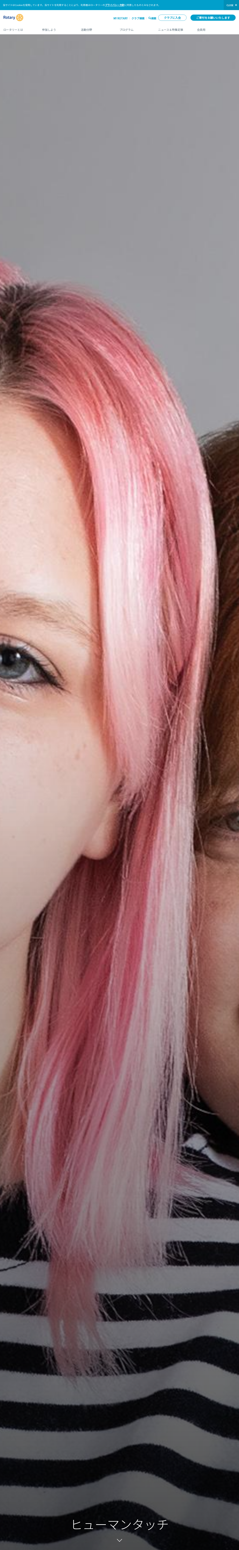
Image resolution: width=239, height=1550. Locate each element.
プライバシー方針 (114, 5)
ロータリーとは (19, 28)
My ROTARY (120, 18)
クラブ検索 (138, 18)
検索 (153, 18)
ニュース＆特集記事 (173, 28)
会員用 (216, 28)
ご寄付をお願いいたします (213, 18)
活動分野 (96, 28)
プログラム (135, 28)
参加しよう (57, 28)
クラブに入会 (172, 18)
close (229, 5)
